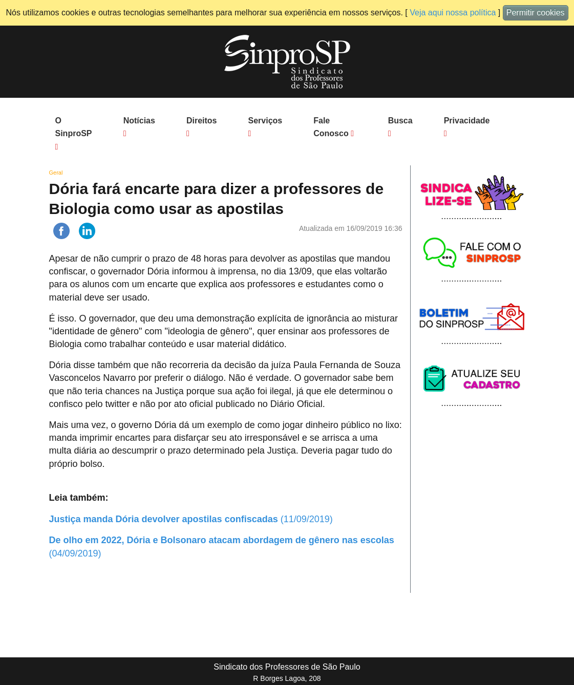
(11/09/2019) (191, 519)
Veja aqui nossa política (453, 12)
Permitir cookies (535, 12)
